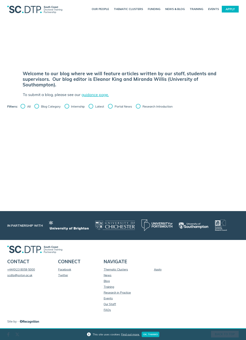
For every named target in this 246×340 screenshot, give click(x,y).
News (107, 275)
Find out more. (130, 334)
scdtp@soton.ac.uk (19, 275)
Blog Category (51, 106)
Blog (107, 281)
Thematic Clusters (128, 9)
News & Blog (175, 9)
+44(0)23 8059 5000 (21, 269)
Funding (154, 9)
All (29, 106)
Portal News (123, 106)
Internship (78, 106)
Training (196, 9)
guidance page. (95, 94)
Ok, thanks (150, 334)
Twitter (63, 275)
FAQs (107, 310)
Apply (230, 9)
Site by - (23, 321)
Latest (99, 106)
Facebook (64, 269)
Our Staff (110, 304)
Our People (100, 9)
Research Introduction (157, 106)
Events (213, 9)
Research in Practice (117, 292)
